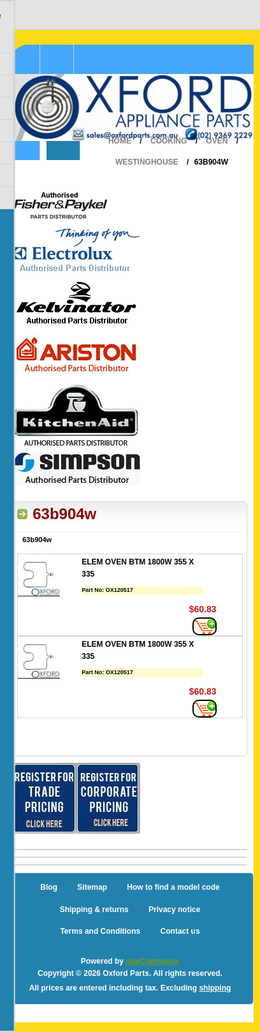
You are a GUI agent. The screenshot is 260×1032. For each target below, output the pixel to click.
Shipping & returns (94, 909)
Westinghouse (146, 162)
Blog (48, 887)
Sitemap (92, 887)
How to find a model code (173, 887)
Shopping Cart (57, 59)
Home (119, 140)
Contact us (180, 931)
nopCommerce (152, 961)
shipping (215, 988)
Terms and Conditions (100, 931)
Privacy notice (174, 909)
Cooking (168, 140)
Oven (216, 140)
